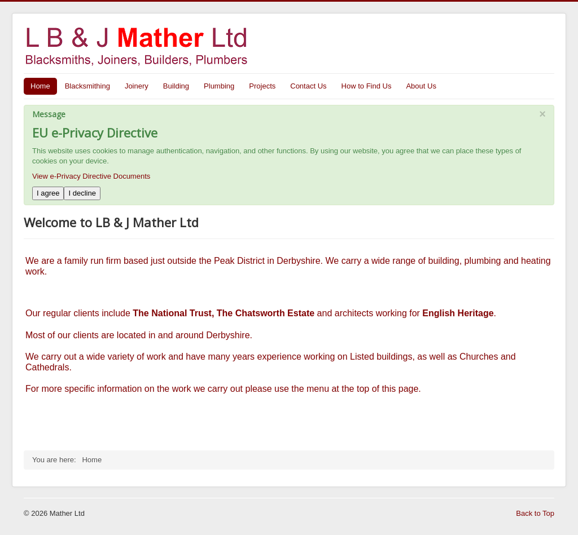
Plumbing (219, 86)
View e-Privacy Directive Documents (91, 176)
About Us (421, 86)
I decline (81, 193)
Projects (262, 86)
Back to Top (535, 513)
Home (40, 86)
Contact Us (308, 86)
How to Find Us (366, 86)
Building (176, 86)
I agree (48, 193)
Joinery (136, 86)
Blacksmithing (87, 86)
